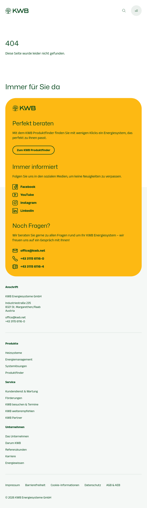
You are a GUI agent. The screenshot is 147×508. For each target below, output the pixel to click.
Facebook (27, 187)
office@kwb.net (32, 250)
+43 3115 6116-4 (32, 266)
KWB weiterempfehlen (19, 411)
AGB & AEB (113, 485)
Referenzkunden (16, 449)
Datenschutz (93, 485)
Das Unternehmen (17, 436)
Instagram (28, 202)
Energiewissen (14, 463)
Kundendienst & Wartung (21, 391)
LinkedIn (27, 210)
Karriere (10, 456)
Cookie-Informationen (65, 485)
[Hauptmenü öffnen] (136, 10)
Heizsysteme (13, 353)
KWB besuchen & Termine (21, 404)
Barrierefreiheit (35, 485)
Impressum (12, 485)
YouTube (27, 195)
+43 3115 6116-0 (32, 258)
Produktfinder (14, 372)
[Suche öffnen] (124, 10)
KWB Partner (13, 418)
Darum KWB (13, 443)
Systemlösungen (16, 366)
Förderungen (13, 398)
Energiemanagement (18, 359)
